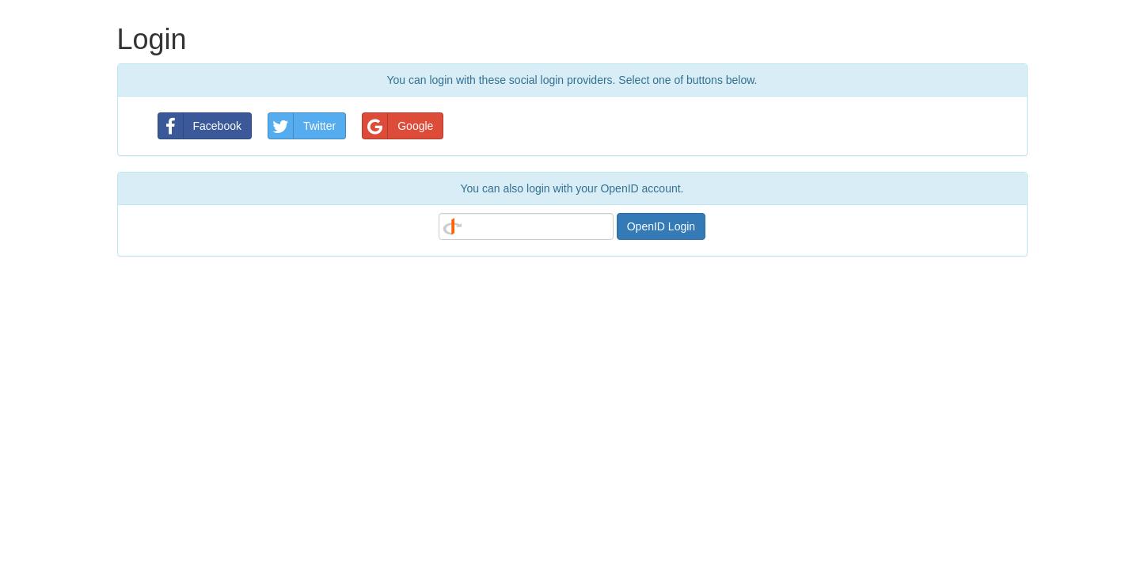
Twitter (302, 126)
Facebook (199, 126)
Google (398, 126)
